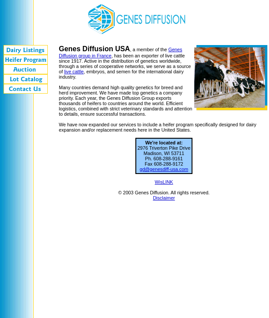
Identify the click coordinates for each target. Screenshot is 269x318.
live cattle (74, 71)
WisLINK (164, 182)
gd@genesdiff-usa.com (164, 169)
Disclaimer (164, 198)
